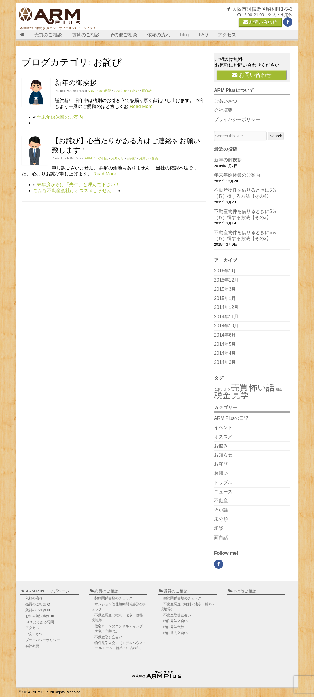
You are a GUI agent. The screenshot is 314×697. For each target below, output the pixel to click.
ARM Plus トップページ (45, 591)
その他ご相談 (123, 34)
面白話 (147, 90)
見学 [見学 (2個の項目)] (240, 395)
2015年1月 (225, 298)
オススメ (223, 436)
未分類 (221, 519)
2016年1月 (225, 270)
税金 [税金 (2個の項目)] (222, 395)
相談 (155, 158)
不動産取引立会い (108, 637)
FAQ (203, 34)
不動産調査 (119, 617)
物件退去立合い (175, 633)
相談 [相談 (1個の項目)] (279, 389)
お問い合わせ (260, 22)
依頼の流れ (158, 34)
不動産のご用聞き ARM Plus (157, 674)
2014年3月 (225, 362)
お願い (144, 158)
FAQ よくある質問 (39, 622)
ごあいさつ (225, 101)
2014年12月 (226, 307)
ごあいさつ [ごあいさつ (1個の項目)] (222, 389)
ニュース (223, 491)
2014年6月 (225, 335)
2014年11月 (226, 316)
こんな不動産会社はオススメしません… (74, 190)
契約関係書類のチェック (113, 598)
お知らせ (120, 90)
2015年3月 (225, 289)
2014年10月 (226, 325)
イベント (223, 427)
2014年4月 (225, 353)
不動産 (221, 500)
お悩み (221, 445)
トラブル (223, 482)
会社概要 (223, 110)
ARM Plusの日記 (99, 90)
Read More (141, 106)
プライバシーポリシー (237, 119)
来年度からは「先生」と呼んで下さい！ (78, 184)
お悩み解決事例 (39, 616)
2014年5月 (225, 344)
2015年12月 (226, 279)
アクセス (227, 34)
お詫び (134, 90)
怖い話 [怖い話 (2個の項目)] (262, 387)
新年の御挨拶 (76, 82)
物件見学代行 (173, 627)
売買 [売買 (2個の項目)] (239, 387)
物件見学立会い (119, 645)
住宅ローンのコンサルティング (117, 628)
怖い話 (221, 509)
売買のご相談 (48, 34)
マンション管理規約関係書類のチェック (119, 606)
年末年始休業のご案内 (60, 117)
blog (184, 34)
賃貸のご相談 (86, 34)
